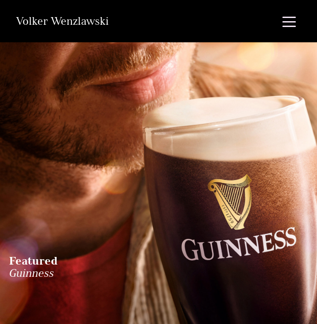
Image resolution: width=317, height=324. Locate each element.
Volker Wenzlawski (62, 21)
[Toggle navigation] (289, 21)
